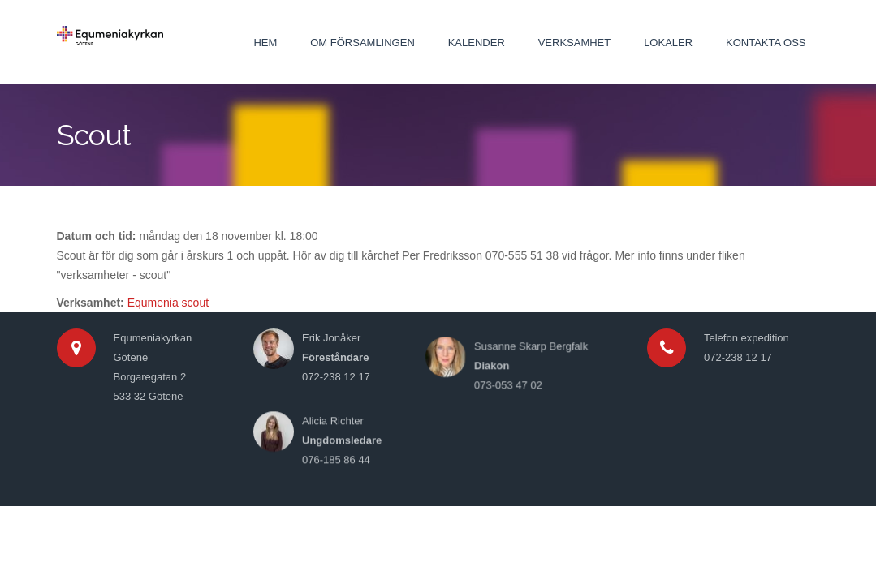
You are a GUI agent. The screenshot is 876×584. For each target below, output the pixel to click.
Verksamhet (574, 42)
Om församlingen (362, 42)
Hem (265, 42)
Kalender (476, 42)
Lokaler (668, 42)
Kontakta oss (765, 42)
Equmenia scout (168, 302)
